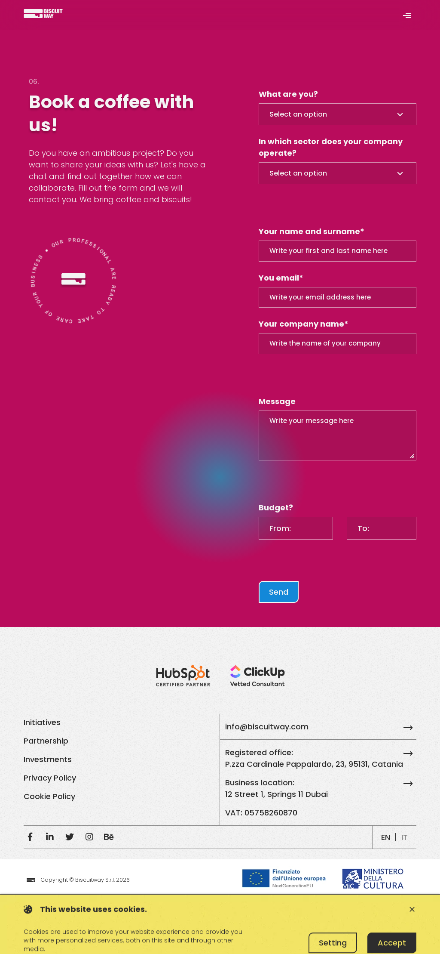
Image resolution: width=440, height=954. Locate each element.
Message (277, 401)
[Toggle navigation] (406, 15)
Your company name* (303, 323)
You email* (281, 277)
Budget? (276, 507)
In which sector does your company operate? (331, 147)
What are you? (288, 94)
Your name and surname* (311, 231)
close (412, 931)
